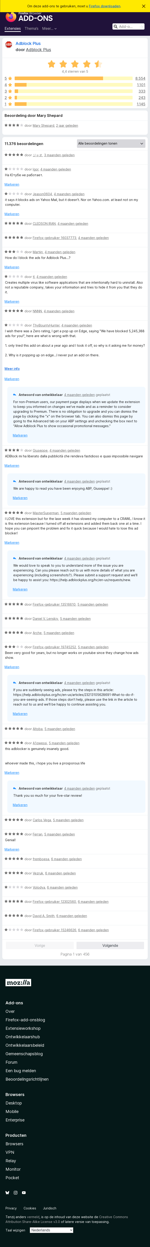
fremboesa (41, 859)
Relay (10, 1160)
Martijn (38, 252)
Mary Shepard (43, 125)
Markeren (12, 184)
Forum (11, 1062)
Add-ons (14, 1002)
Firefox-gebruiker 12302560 (54, 902)
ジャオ (37, 155)
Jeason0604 (42, 194)
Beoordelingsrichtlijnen (27, 1079)
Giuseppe (40, 450)
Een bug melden (20, 1070)
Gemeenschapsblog (24, 1053)
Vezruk (38, 873)
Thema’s (31, 28)
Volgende (110, 945)
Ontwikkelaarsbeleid (24, 1045)
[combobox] (128, 26)
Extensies (13, 28)
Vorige (40, 945)
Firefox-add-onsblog (25, 1019)
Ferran (37, 834)
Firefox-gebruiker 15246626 (54, 930)
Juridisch (49, 1208)
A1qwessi (40, 743)
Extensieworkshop (23, 1028)
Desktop (13, 1103)
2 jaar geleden (67, 125)
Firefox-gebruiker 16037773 (54, 238)
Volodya (39, 887)
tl (34, 277)
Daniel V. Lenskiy (45, 619)
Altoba (38, 729)
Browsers (14, 1143)
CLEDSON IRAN (44, 223)
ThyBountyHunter (46, 325)
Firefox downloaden (104, 6)
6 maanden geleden (66, 859)
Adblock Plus (28, 43)
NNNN (37, 311)
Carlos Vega (42, 820)
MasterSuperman (46, 513)
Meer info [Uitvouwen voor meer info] (12, 369)
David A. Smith (44, 916)
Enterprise (15, 1120)
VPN (9, 1152)
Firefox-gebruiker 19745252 (54, 647)
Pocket (12, 1177)
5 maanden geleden (75, 513)
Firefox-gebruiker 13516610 (54, 604)
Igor (35, 169)
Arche (37, 633)
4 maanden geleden (55, 169)
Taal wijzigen (15, 1230)
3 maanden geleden (59, 155)
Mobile (12, 1111)
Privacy (11, 1208)
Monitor (13, 1169)
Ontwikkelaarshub (22, 1036)
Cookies (30, 1208)
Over (10, 1011)
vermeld (33, 1217)
